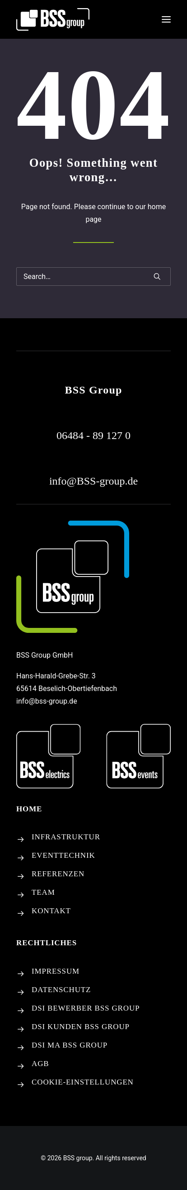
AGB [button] (40, 1063)
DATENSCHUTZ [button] (61, 989)
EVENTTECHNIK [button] (63, 855)
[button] (166, 19)
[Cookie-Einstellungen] (21, 1085)
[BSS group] (52, 19)
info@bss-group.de (46, 701)
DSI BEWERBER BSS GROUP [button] (86, 1008)
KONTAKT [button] (51, 910)
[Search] (93, 276)
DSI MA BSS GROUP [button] (70, 1045)
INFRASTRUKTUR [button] (66, 837)
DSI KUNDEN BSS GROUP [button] (81, 1026)
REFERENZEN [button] (58, 874)
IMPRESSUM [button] (55, 971)
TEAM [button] (43, 892)
